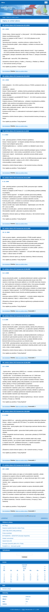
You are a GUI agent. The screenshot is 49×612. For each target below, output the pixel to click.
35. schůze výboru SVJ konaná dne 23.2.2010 (16, 76)
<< (4, 566)
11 (32, 516)
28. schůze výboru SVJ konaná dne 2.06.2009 (16, 411)
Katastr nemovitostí (7, 538)
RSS (23, 609)
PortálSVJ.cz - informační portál (11, 546)
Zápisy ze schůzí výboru (22, 71)
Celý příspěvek (6, 71)
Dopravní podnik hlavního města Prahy (13, 528)
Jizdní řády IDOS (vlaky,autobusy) (12, 530)
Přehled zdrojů (6, 589)
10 (30, 516)
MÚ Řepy (5, 525)
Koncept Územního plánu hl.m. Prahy (12, 543)
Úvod (3, 17)
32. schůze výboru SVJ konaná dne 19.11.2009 (16, 228)
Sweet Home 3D (7, 541)
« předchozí (4, 518)
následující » (44, 518)
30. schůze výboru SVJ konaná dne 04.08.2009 (16, 316)
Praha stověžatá (7, 533)
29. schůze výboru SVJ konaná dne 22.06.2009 (16, 362)
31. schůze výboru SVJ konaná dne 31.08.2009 (16, 269)
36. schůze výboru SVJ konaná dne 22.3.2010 (16, 25)
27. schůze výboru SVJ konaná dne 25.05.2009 (16, 465)
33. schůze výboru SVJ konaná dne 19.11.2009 (16, 177)
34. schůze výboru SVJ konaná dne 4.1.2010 (15, 131)
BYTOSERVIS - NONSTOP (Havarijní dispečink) (16, 536)
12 (34, 516)
